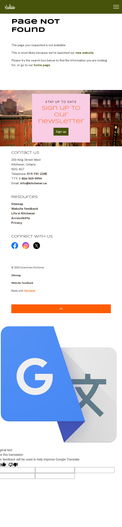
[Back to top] (61, 308)
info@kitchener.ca (33, 183)
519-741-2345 (37, 174)
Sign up (61, 132)
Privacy (16, 223)
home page (42, 65)
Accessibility (20, 218)
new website (85, 53)
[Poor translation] (13, 464)
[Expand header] (116, 7)
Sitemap (17, 204)
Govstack (29, 290)
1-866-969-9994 (30, 178)
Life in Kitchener (23, 213)
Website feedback (24, 209)
